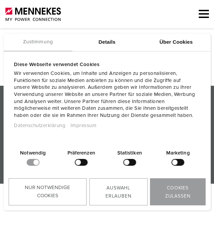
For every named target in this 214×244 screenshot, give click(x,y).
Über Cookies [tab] (176, 42)
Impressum (84, 125)
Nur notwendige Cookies (47, 191)
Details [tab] (107, 42)
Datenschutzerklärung (39, 125)
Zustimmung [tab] (38, 41)
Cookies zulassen (178, 192)
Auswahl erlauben (118, 192)
